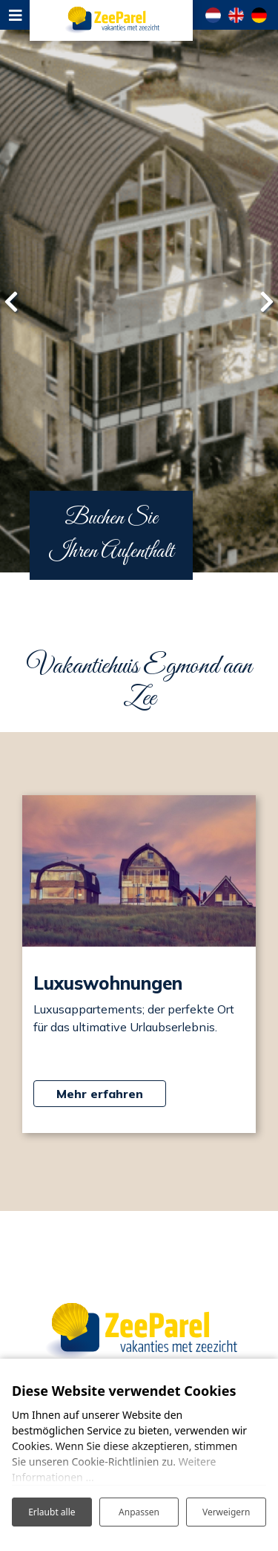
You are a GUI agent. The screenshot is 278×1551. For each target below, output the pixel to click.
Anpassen (139, 1512)
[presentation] (11, 301)
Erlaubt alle (51, 1512)
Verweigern (226, 1512)
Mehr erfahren (99, 1093)
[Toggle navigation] (15, 15)
